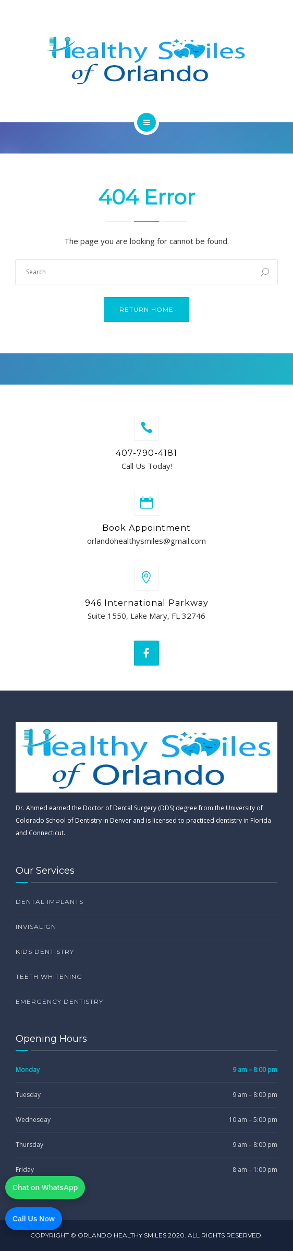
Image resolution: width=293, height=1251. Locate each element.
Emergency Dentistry (59, 1001)
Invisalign (36, 926)
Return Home (146, 309)
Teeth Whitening (49, 976)
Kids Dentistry (45, 951)
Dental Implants (49, 901)
